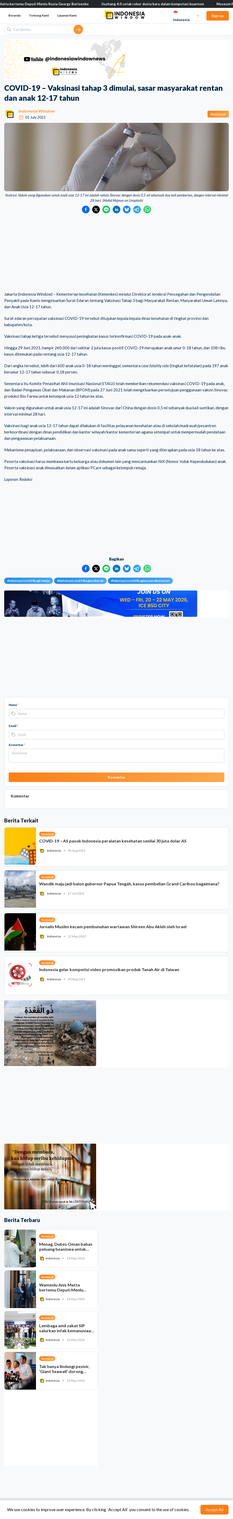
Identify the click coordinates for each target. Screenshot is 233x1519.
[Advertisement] (116, 253)
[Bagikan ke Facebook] (86, 209)
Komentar (17, 745)
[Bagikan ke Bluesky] (127, 209)
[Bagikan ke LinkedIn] (116, 209)
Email (13, 726)
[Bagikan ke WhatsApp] (147, 209)
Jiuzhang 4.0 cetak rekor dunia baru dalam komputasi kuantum (161, 4)
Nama (14, 705)
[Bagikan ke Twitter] (96, 209)
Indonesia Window (37, 110)
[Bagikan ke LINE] (106, 209)
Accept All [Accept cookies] (214, 1509)
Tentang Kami (39, 15)
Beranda (14, 15)
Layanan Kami (66, 15)
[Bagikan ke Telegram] (137, 209)
